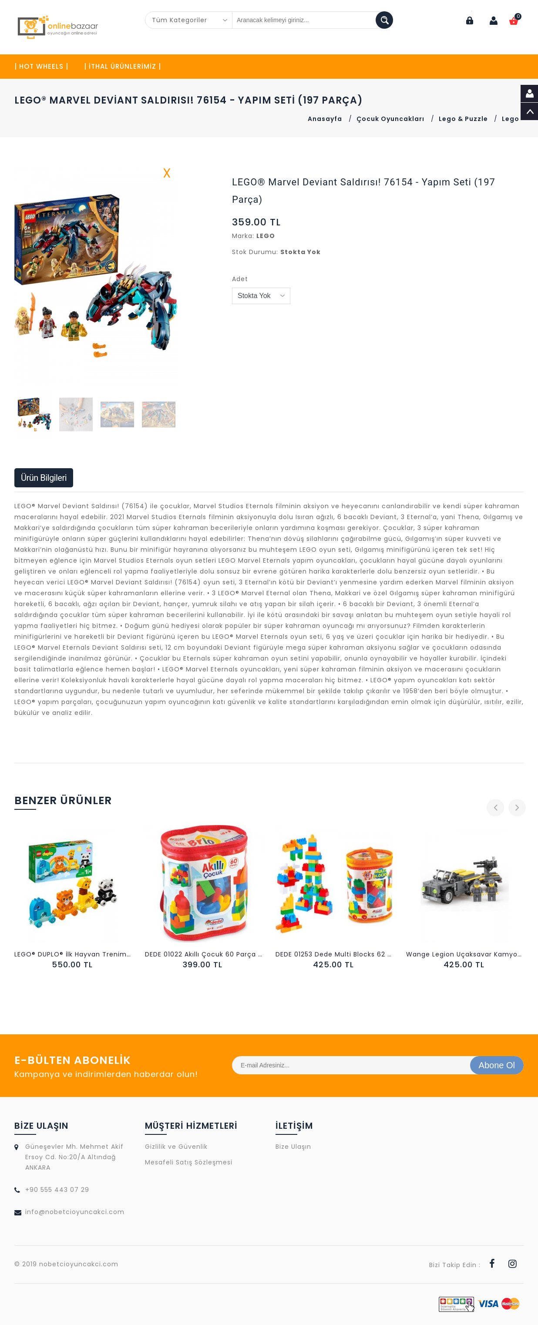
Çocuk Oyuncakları (390, 118)
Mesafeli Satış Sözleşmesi (188, 1162)
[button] (170, 276)
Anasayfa (325, 118)
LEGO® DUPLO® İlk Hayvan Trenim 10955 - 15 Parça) (73, 954)
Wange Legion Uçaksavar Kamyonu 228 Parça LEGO (465, 954)
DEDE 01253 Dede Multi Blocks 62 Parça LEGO (334, 954)
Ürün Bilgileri (44, 478)
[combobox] (188, 20)
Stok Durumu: (255, 252)
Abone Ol (497, 1065)
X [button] (167, 175)
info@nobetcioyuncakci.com (74, 1212)
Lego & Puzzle (464, 118)
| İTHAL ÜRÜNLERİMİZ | (122, 66)
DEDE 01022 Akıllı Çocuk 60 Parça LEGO (203, 954)
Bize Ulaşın (293, 1146)
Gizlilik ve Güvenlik (176, 1146)
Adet (240, 279)
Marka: (243, 235)
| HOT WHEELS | (41, 66)
